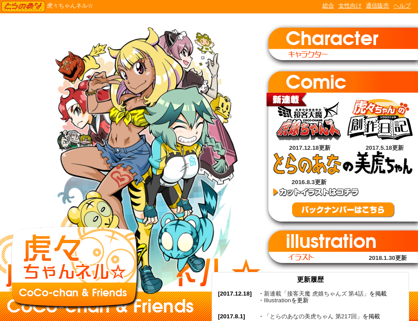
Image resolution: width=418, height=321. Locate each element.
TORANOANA (23, 6)
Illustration (277, 300)
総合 (328, 5)
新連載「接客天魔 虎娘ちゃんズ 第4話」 (316, 293)
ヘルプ (402, 5)
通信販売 (377, 5)
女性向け (350, 5)
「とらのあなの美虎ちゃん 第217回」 (313, 316)
